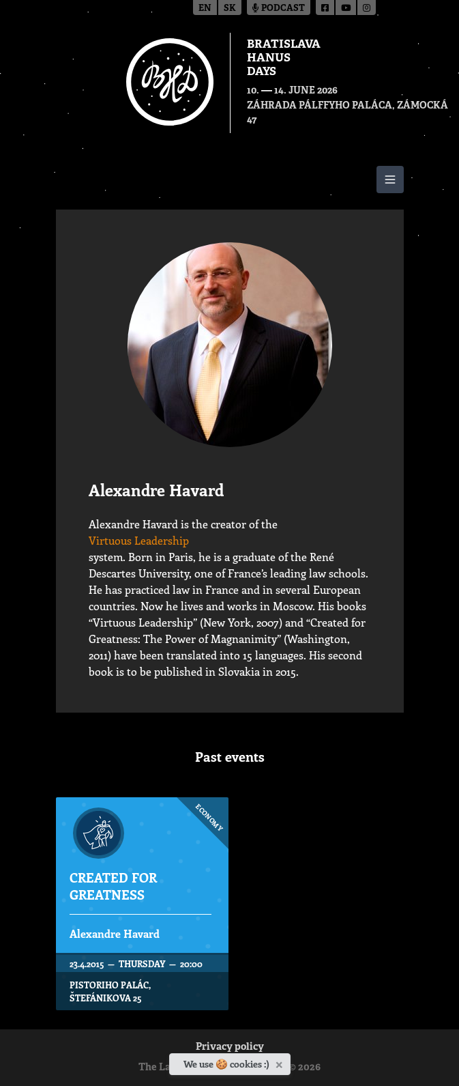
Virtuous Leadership (139, 540)
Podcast (278, 8)
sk (230, 8)
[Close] (280, 1062)
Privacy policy (230, 1047)
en (204, 8)
